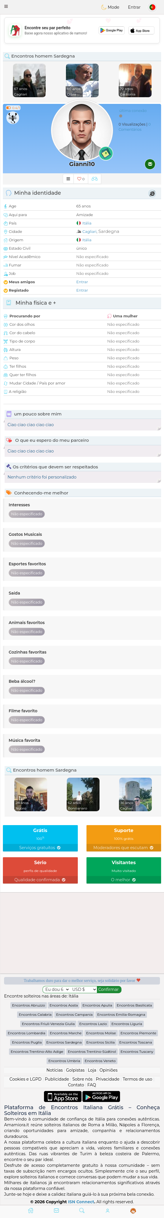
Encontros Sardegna (64, 1042)
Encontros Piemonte (138, 1033)
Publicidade (57, 1079)
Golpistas (75, 1070)
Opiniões (108, 1070)
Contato (76, 1085)
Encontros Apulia (97, 1005)
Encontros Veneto (100, 1061)
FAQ (91, 1085)
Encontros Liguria (126, 1024)
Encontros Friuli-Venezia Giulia (48, 1024)
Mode (110, 7)
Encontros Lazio (93, 1024)
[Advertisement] (82, 30)
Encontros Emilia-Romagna (121, 1014)
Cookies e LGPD (26, 1079)
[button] (6, 6)
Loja (92, 1070)
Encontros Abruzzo (28, 1005)
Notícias (55, 1070)
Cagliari (89, 231)
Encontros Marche (66, 1033)
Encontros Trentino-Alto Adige (37, 1051)
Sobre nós (82, 1079)
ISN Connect (81, 1201)
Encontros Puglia (27, 1042)
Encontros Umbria (64, 1061)
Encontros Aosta (63, 1005)
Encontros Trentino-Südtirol (92, 1051)
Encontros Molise (101, 1033)
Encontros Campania (74, 1014)
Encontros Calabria (35, 1014)
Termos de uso (137, 1079)
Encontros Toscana (135, 1042)
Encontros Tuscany (137, 1051)
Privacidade (107, 1079)
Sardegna (108, 231)
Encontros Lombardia (26, 1033)
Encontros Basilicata (134, 1005)
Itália (86, 223)
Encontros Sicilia (100, 1042)
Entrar (134, 7)
